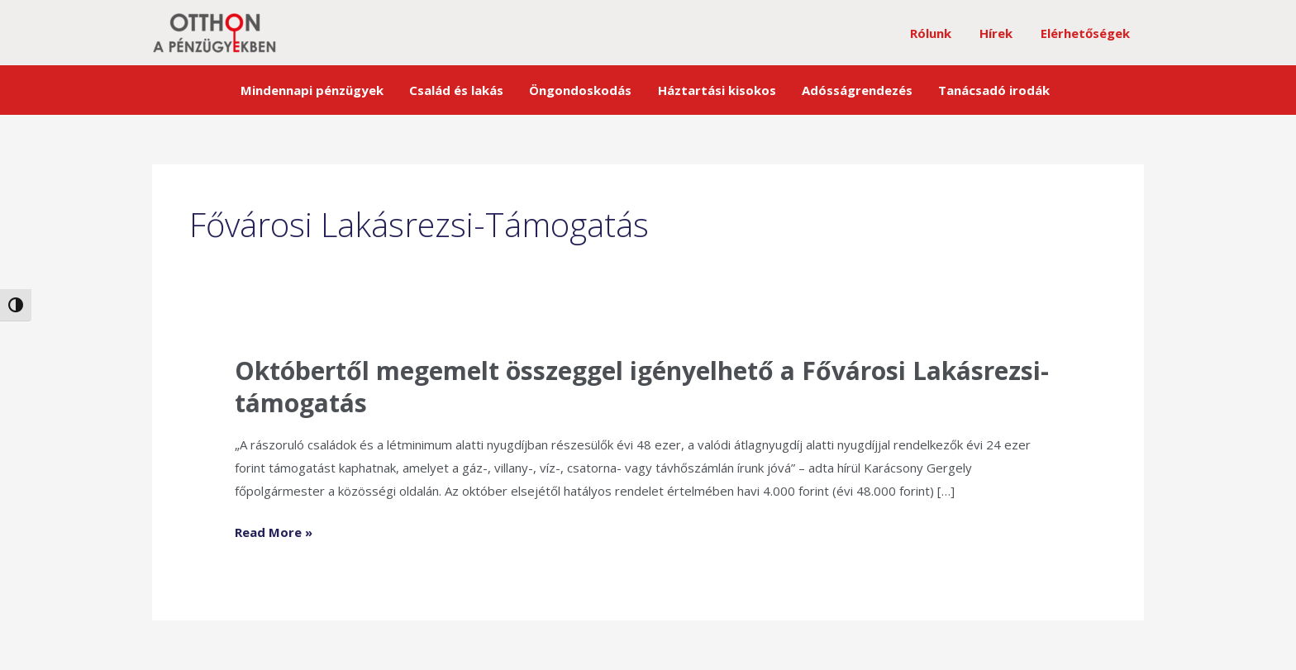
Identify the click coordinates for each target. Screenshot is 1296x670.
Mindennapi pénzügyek (326, 90)
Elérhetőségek (1087, 33)
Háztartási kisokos (715, 90)
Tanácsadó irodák (982, 90)
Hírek (1000, 33)
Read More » (273, 530)
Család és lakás (465, 90)
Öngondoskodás (584, 90)
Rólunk (939, 33)
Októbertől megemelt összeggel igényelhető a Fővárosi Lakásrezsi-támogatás (642, 387)
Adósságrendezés (850, 90)
